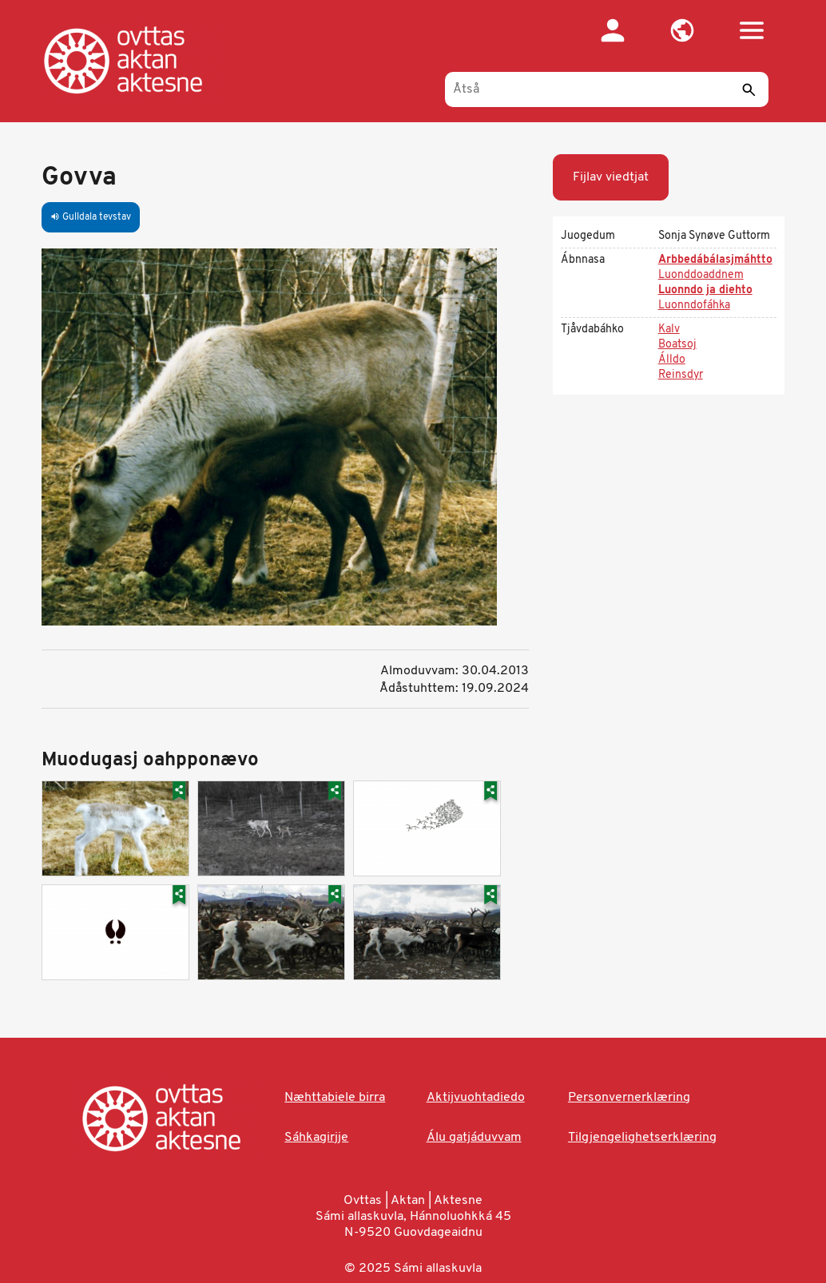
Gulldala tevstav (90, 217)
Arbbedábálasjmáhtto (715, 260)
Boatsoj (677, 344)
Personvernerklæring (629, 1098)
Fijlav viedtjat (611, 177)
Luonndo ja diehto (705, 290)
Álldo (671, 359)
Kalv (669, 329)
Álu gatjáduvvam (474, 1138)
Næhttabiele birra (334, 1098)
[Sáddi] (748, 89)
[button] (682, 30)
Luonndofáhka (694, 305)
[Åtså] (606, 89)
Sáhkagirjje (316, 1138)
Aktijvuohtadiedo (476, 1098)
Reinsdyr (680, 375)
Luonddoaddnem (701, 275)
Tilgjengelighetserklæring (642, 1138)
